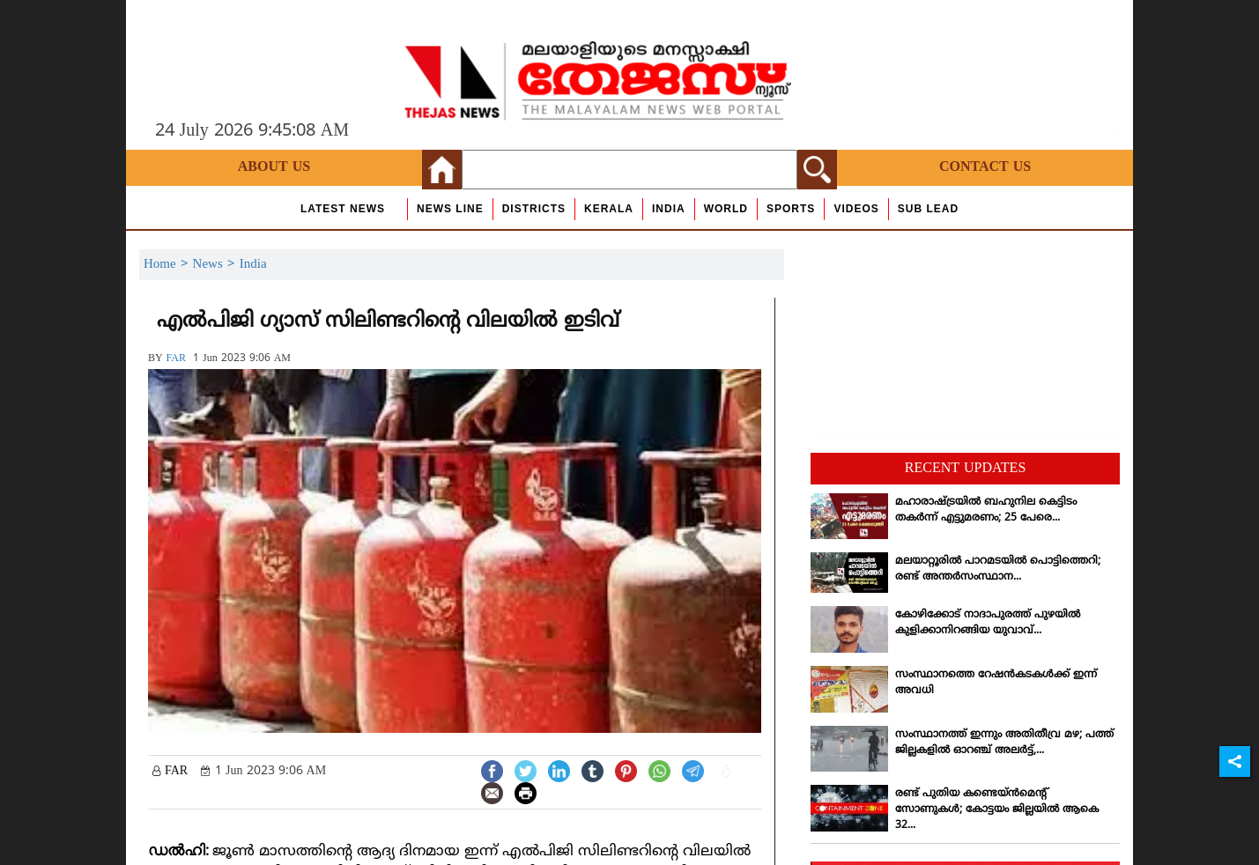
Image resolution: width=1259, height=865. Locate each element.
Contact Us (985, 167)
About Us (274, 167)
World (726, 209)
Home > (168, 264)
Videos (855, 209)
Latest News (342, 209)
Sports (791, 209)
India (668, 209)
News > (216, 264)
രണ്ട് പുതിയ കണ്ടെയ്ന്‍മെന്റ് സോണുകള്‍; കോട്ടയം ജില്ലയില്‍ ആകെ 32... (997, 809)
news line (450, 209)
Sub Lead (928, 209)
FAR (176, 359)
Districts (534, 209)
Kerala (608, 209)
